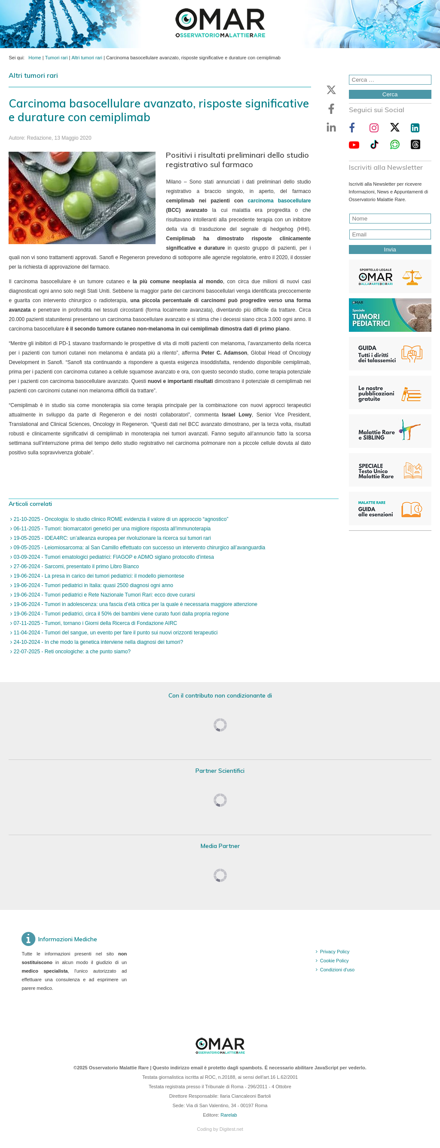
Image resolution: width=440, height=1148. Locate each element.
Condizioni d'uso (337, 969)
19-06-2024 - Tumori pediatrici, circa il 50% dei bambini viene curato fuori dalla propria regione (120, 614)
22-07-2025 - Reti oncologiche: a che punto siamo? (71, 652)
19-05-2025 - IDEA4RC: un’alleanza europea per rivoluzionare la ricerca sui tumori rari (111, 538)
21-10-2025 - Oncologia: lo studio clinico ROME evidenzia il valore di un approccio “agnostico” (120, 519)
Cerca (390, 94)
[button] (331, 90)
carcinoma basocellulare (279, 201)
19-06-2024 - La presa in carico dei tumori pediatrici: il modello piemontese (98, 576)
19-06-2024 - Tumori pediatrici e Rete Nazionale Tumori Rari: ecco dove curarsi (103, 595)
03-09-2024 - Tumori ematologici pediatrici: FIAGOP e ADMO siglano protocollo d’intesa (113, 557)
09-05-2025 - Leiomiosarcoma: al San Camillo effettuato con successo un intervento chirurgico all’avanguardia (138, 548)
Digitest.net (231, 1129)
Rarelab (228, 1114)
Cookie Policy (334, 960)
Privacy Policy (334, 951)
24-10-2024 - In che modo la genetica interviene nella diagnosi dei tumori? (97, 642)
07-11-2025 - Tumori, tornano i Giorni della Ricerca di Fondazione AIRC (94, 623)
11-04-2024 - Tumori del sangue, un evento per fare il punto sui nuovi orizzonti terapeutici (114, 633)
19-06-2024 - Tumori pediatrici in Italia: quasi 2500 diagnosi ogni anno (92, 585)
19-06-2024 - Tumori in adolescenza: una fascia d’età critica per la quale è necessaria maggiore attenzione (134, 604)
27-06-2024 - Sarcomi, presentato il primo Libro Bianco (75, 566)
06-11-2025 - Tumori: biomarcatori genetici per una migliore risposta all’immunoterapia (111, 529)
